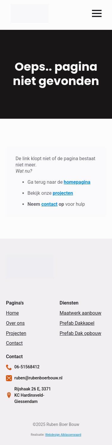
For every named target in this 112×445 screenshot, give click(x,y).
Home (12, 313)
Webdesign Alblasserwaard (63, 434)
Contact (14, 343)
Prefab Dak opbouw (80, 333)
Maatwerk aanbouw (81, 313)
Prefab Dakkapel (77, 323)
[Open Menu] (97, 13)
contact (49, 204)
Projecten (16, 333)
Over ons (15, 323)
